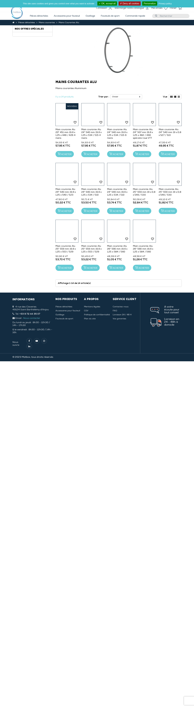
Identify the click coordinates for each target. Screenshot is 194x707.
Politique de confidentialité (97, 314)
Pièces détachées (63, 306)
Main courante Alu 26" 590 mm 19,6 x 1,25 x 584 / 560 (117, 249)
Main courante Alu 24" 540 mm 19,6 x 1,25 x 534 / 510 (91, 192)
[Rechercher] (170, 16)
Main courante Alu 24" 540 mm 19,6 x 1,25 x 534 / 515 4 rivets (91, 133)
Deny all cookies (129, 3)
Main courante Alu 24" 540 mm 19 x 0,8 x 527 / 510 (170, 132)
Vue (165, 96)
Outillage (59, 314)
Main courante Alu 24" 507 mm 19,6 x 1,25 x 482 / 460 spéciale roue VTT (143, 133)
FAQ (115, 310)
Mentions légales (92, 306)
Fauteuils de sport (64, 318)
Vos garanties (119, 318)
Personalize (150, 3)
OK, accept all (107, 3)
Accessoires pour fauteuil (67, 310)
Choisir (115, 97)
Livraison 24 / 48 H (122, 314)
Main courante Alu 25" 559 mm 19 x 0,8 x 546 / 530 (144, 192)
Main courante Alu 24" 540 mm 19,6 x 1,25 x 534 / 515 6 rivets (117, 133)
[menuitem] (39, 16)
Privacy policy (165, 3)
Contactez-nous (120, 306)
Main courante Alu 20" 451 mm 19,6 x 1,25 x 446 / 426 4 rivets (65, 133)
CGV (86, 310)
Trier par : (103, 96)
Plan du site (90, 318)
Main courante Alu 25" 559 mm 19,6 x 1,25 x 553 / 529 (65, 249)
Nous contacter (31, 318)
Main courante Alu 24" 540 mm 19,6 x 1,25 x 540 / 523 (65, 192)
